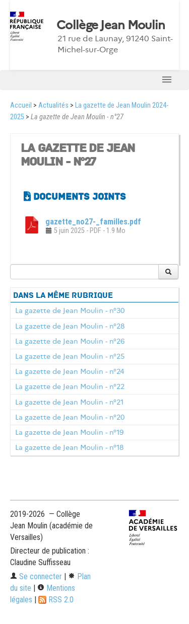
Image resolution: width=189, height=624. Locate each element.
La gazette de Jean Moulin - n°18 (69, 447)
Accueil (21, 105)
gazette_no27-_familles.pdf (93, 221)
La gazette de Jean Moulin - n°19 (69, 432)
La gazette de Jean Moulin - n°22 (69, 386)
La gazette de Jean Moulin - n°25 (69, 356)
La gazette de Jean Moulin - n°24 (69, 371)
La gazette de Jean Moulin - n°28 (69, 326)
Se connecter (36, 576)
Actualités (53, 105)
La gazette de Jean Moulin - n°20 (69, 417)
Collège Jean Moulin (110, 25)
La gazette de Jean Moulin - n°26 (69, 341)
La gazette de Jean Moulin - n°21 (69, 402)
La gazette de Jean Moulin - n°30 (69, 310)
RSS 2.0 (56, 599)
